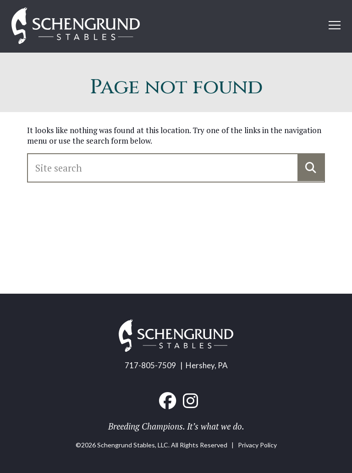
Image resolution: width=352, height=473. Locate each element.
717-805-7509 (150, 365)
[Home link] (75, 26)
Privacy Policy (257, 445)
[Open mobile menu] (335, 25)
